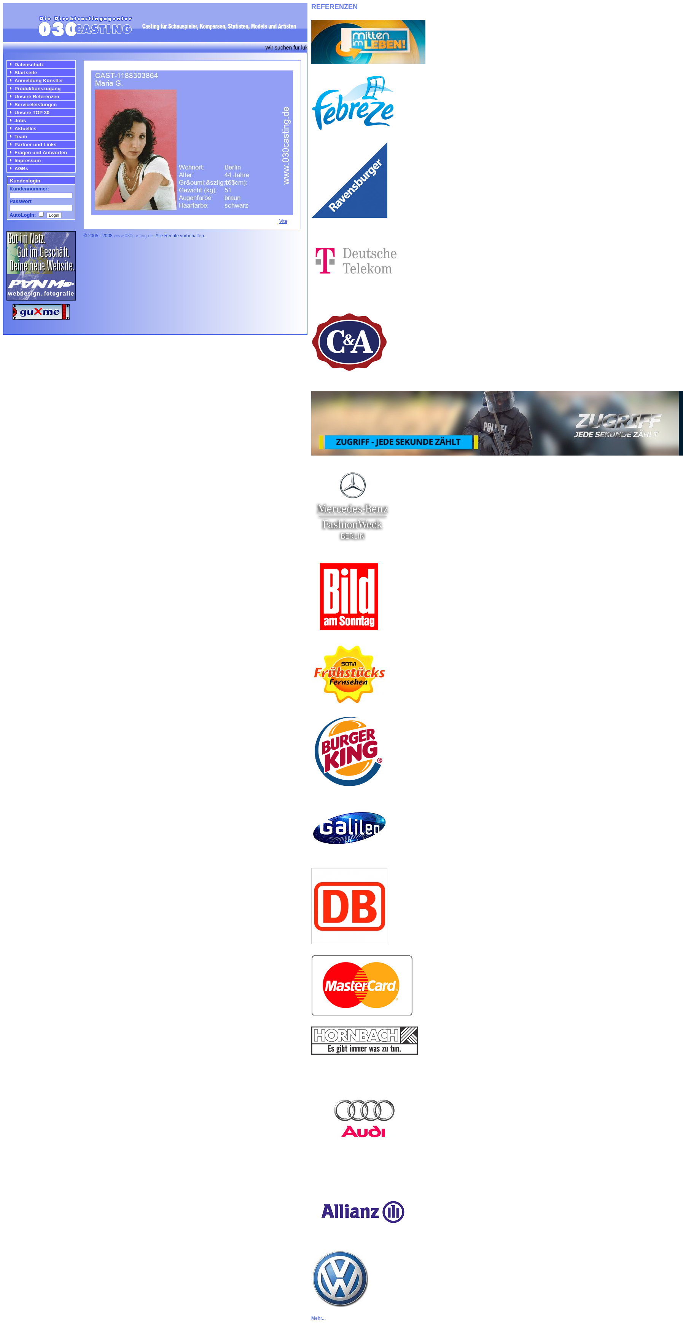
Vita (283, 221)
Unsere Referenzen (36, 96)
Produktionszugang (37, 88)
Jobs (20, 120)
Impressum (27, 160)
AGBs (21, 168)
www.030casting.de (133, 235)
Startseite (25, 72)
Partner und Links (35, 144)
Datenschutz (29, 64)
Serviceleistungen (35, 104)
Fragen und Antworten (40, 152)
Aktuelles (25, 128)
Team (20, 136)
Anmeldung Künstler (38, 80)
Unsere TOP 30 (31, 112)
